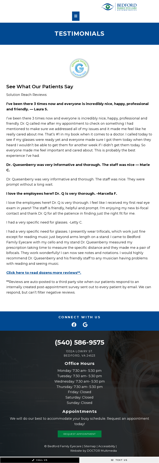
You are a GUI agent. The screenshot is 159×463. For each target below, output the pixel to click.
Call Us (40, 460)
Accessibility (106, 446)
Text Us (119, 460)
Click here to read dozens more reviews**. (43, 273)
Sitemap (90, 446)
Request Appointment (79, 434)
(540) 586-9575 (79, 342)
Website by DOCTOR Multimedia (93, 450)
